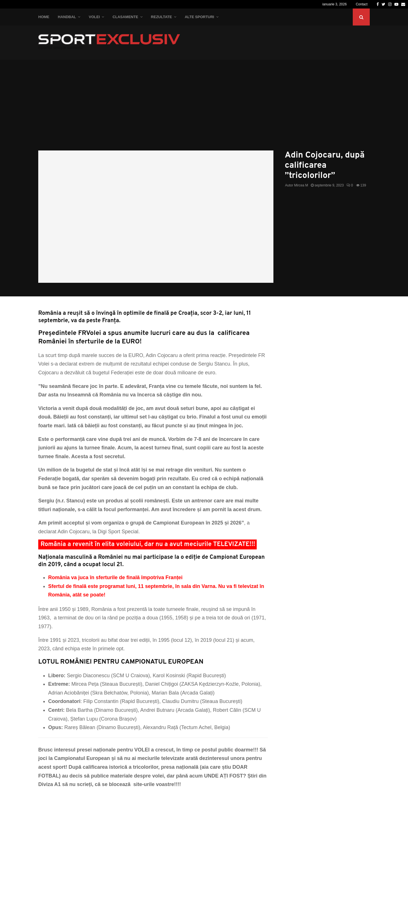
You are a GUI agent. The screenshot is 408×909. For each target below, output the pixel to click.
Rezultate (161, 17)
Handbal (67, 17)
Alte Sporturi (199, 17)
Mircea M (301, 185)
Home (43, 17)
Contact (361, 4)
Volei (94, 17)
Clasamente (125, 17)
